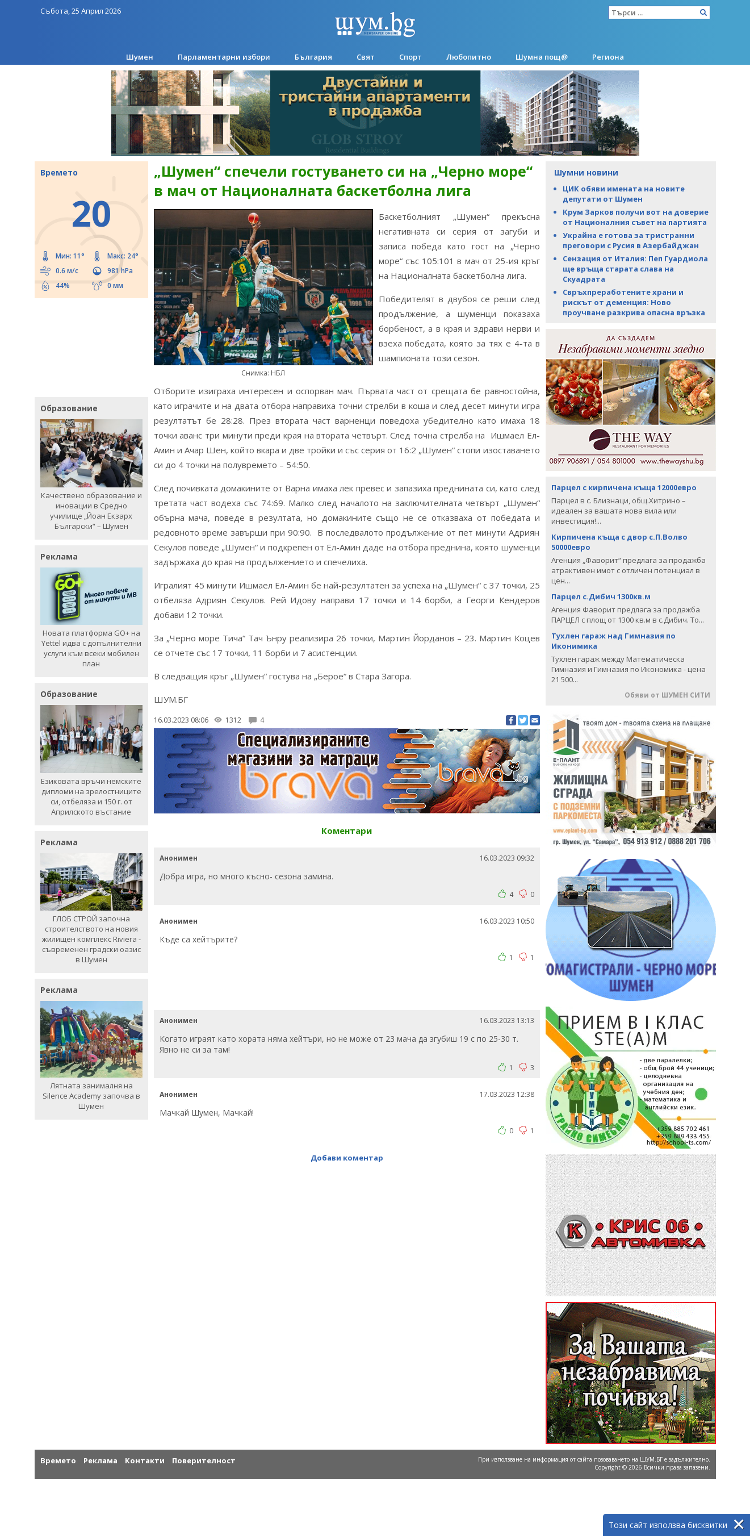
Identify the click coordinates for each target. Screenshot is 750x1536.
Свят (366, 57)
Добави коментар (347, 1158)
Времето (58, 1460)
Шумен (139, 57)
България (313, 57)
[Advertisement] (86, 346)
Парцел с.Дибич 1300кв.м (601, 596)
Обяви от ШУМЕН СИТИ (667, 695)
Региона (608, 57)
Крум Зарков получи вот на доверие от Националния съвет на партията (636, 217)
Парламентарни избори (224, 57)
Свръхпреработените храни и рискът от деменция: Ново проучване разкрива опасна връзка (634, 302)
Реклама (100, 1460)
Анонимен (179, 858)
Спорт (410, 57)
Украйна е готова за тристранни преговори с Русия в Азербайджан (631, 240)
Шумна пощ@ (542, 57)
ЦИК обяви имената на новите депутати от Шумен (624, 193)
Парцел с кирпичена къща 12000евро (624, 487)
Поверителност (204, 1460)
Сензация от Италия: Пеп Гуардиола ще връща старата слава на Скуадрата (635, 268)
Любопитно (468, 57)
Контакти (145, 1460)
